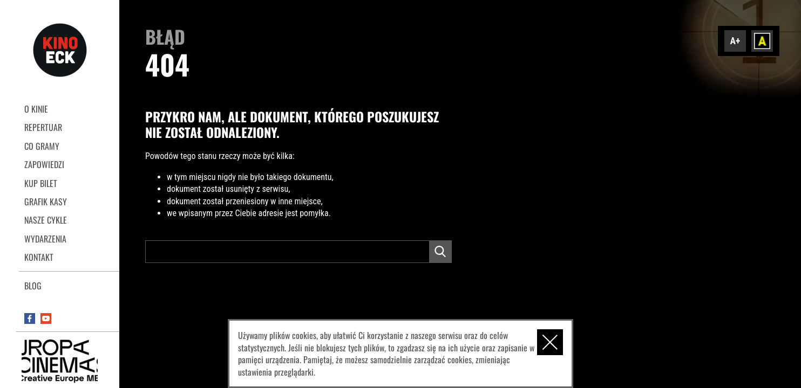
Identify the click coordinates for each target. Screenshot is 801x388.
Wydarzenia (45, 238)
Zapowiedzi (44, 164)
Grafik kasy (45, 201)
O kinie (36, 108)
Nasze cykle (45, 219)
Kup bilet (40, 183)
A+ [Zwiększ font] (735, 41)
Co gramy (41, 146)
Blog (33, 285)
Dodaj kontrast (762, 41)
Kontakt (38, 257)
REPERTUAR (43, 127)
